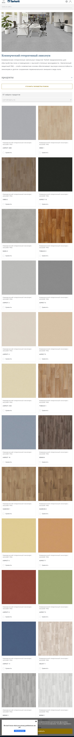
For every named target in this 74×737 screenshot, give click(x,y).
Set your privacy (19, 731)
